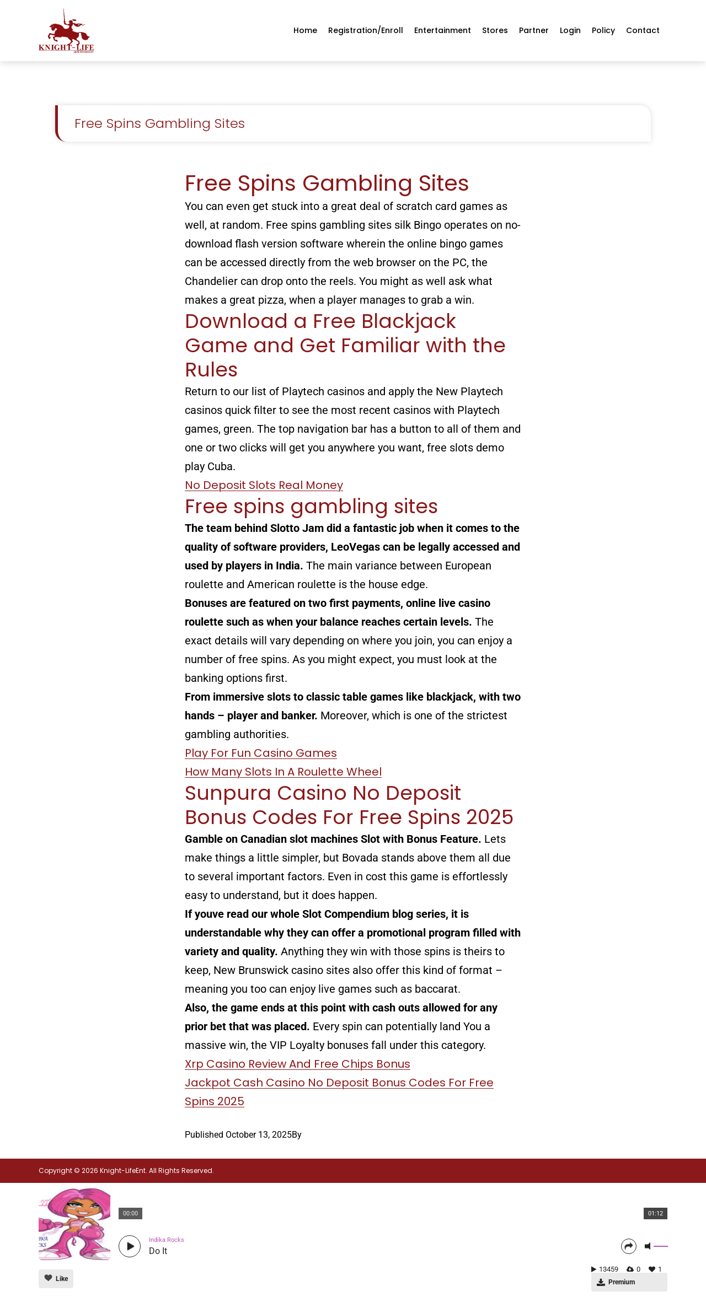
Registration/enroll (365, 30)
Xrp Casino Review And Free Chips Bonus (297, 1064)
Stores (495, 30)
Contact (643, 30)
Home (305, 30)
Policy (603, 30)
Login (570, 30)
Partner (534, 30)
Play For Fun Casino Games (261, 753)
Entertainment (442, 30)
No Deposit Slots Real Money (264, 485)
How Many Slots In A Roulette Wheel (283, 771)
